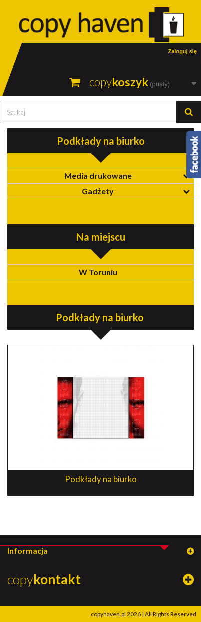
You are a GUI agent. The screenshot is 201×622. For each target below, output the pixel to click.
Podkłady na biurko (101, 479)
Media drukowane (98, 175)
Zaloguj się (182, 51)
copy (44, 579)
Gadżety (98, 191)
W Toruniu (98, 272)
